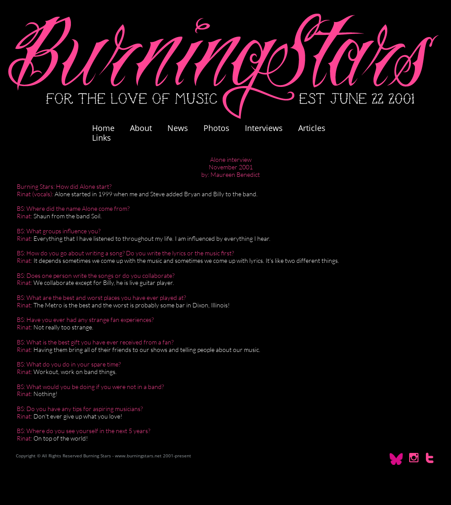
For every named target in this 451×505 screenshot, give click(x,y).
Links (101, 137)
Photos (220, 128)
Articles (311, 128)
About (141, 128)
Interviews (264, 128)
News (177, 128)
